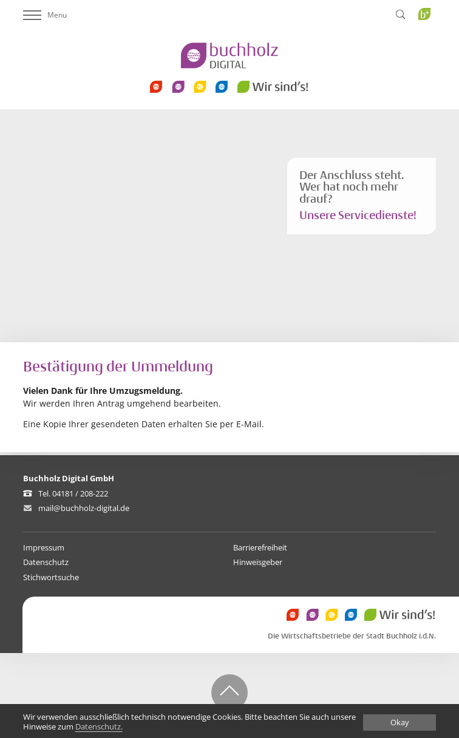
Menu (45, 15)
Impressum (43, 547)
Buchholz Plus (428, 38)
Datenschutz (46, 562)
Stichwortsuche (51, 577)
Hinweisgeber (257, 562)
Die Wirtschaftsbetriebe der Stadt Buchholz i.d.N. (352, 636)
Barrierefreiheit (260, 547)
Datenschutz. (99, 727)
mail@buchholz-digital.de (83, 508)
